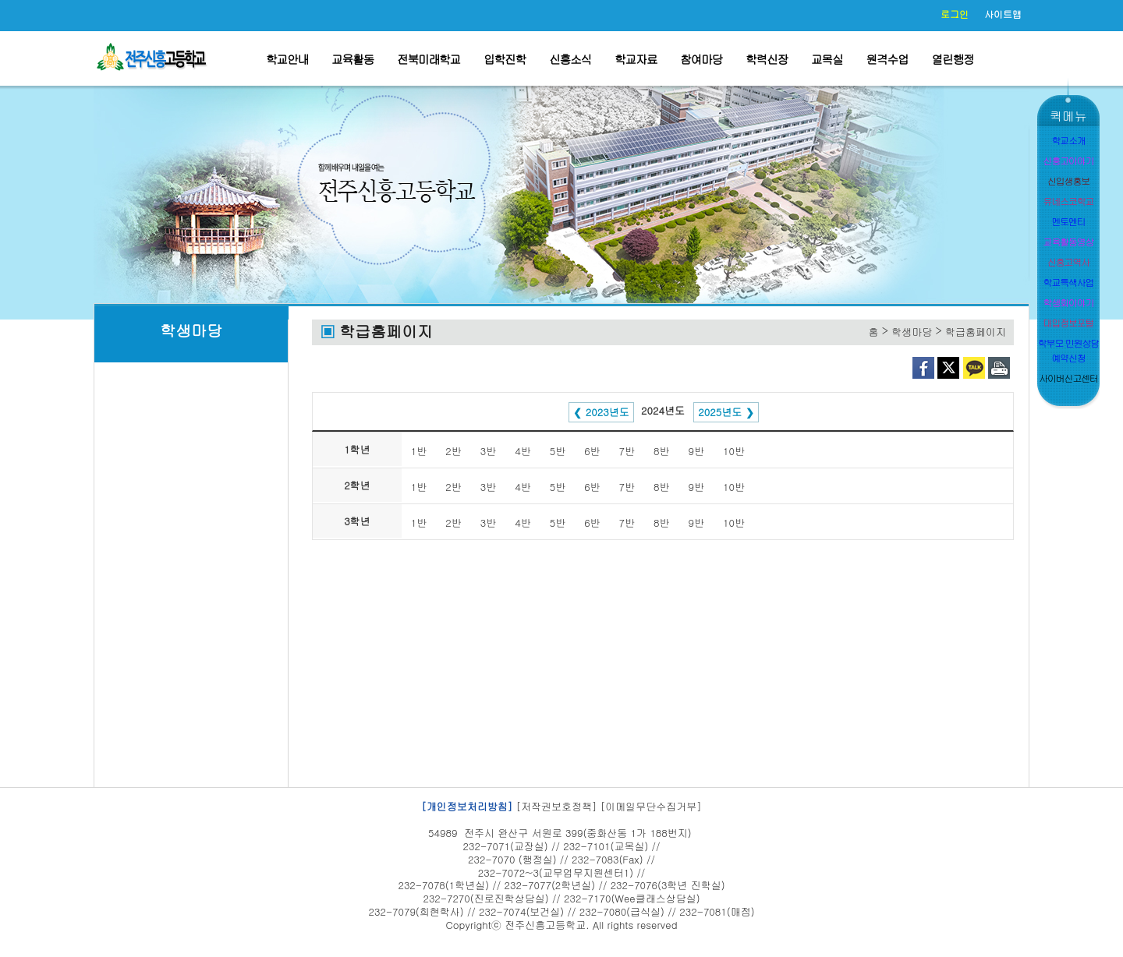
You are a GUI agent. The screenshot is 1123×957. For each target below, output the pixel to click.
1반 (419, 450)
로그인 (955, 13)
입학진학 (505, 59)
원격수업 (887, 59)
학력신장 (767, 59)
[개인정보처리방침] (466, 806)
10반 (734, 450)
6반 (592, 450)
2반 (453, 450)
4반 (522, 450)
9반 (696, 450)
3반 (488, 450)
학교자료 (636, 59)
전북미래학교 (428, 59)
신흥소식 (570, 59)
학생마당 (191, 330)
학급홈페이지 (975, 331)
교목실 (827, 59)
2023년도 (607, 411)
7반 (627, 450)
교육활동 (352, 59)
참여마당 (701, 59)
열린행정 (953, 59)
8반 (661, 450)
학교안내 (287, 59)
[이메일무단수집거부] (651, 806)
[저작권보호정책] (556, 806)
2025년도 (720, 411)
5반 (557, 450)
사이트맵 (1003, 13)
